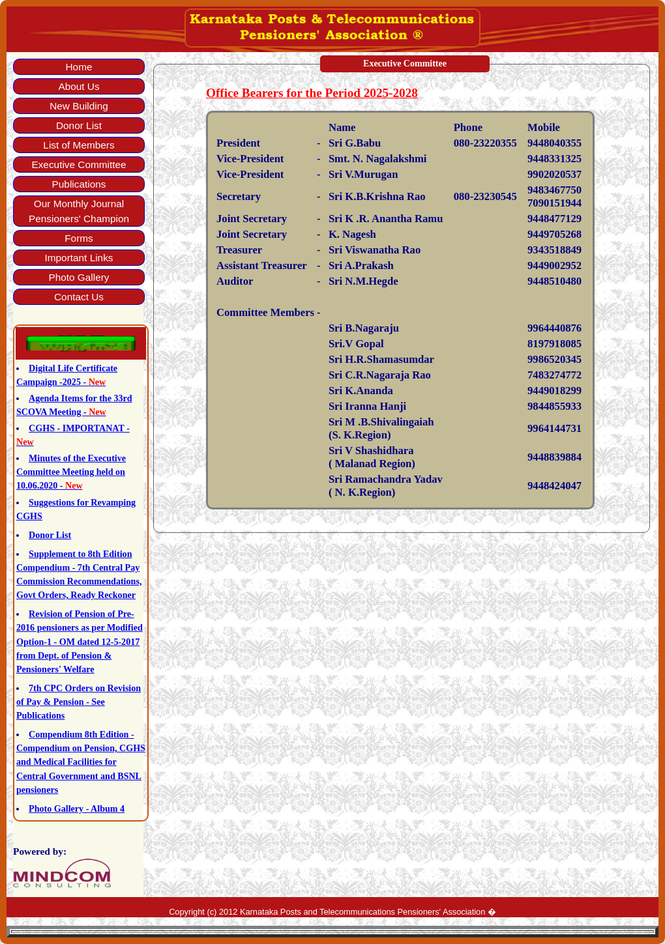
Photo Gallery (78, 277)
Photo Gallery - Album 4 (77, 808)
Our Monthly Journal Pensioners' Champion (79, 211)
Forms (79, 238)
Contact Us (79, 296)
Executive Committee (78, 164)
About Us (78, 86)
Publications (79, 184)
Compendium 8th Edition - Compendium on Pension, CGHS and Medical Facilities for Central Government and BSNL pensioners (80, 761)
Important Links (78, 257)
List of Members (78, 144)
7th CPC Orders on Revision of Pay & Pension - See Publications (78, 702)
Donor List (79, 125)
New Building (79, 105)
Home (79, 66)
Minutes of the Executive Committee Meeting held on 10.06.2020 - (71, 472)
